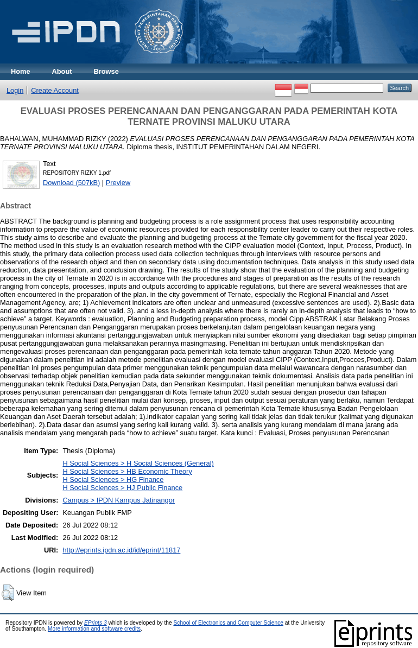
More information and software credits (94, 629)
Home (20, 71)
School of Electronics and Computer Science (228, 623)
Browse (106, 71)
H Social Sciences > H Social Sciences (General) (137, 463)
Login (15, 90)
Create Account (55, 90)
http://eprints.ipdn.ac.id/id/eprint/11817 (121, 550)
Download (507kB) (71, 183)
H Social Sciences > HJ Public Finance (122, 488)
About (62, 71)
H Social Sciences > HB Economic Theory (127, 471)
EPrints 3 (95, 623)
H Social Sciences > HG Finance (112, 479)
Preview (118, 183)
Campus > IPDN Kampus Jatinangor (118, 500)
